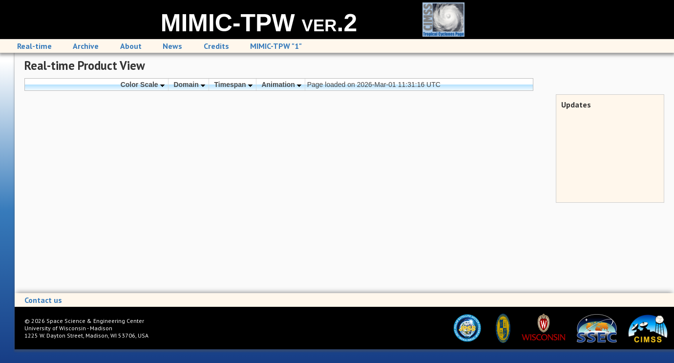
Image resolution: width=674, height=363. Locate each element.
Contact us (43, 300)
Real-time (34, 46)
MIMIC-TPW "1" (276, 46)
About (131, 46)
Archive (86, 46)
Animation (281, 84)
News (172, 46)
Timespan (233, 84)
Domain (189, 84)
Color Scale (143, 84)
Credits (216, 46)
